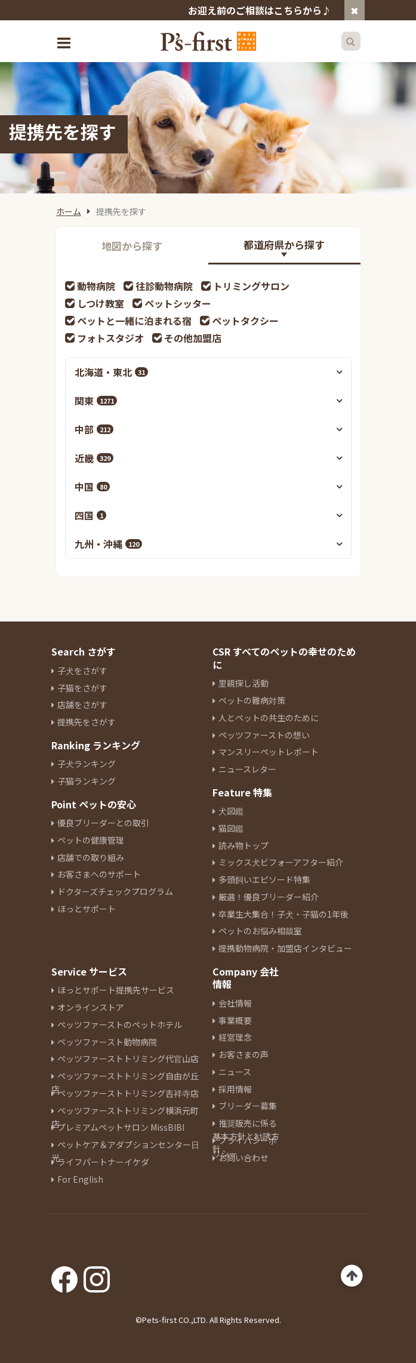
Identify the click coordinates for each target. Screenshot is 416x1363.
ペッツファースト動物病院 (107, 1042)
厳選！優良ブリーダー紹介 (268, 897)
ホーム (68, 211)
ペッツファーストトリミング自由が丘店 (125, 1082)
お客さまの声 (243, 1054)
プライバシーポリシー (244, 1146)
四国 (90, 515)
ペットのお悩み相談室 (260, 931)
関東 (96, 400)
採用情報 (235, 1089)
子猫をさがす (82, 688)
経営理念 (235, 1037)
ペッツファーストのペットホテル (119, 1024)
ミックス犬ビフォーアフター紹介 (280, 862)
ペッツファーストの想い (264, 735)
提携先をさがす (86, 722)
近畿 (94, 458)
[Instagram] (97, 1275)
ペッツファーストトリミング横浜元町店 (125, 1117)
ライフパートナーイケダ (103, 1162)
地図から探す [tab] (131, 245)
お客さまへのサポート (99, 874)
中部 (94, 429)
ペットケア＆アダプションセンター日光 (125, 1151)
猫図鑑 (231, 828)
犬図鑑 (231, 811)
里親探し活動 (243, 683)
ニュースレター (247, 769)
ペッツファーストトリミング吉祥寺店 (128, 1093)
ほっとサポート (86, 909)
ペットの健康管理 (90, 840)
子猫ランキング (86, 781)
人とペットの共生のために (268, 718)
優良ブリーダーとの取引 (103, 823)
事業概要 (235, 1020)
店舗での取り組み (90, 857)
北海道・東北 (111, 372)
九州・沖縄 (108, 544)
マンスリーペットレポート (268, 752)
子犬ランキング (86, 764)
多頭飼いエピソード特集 (264, 879)
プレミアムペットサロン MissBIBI (120, 1127)
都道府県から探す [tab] (284, 244)
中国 (92, 486)
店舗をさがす (82, 704)
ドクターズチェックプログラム (115, 891)
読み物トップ (243, 845)
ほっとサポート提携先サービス (115, 990)
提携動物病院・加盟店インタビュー (285, 948)
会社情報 (235, 1003)
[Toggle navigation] (65, 41)
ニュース (234, 1072)
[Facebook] (64, 1275)
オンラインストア (90, 1007)
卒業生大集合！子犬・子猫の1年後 (283, 914)
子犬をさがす (82, 670)
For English (80, 1179)
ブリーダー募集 (247, 1106)
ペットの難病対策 (251, 700)
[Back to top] (352, 1276)
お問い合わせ (243, 1158)
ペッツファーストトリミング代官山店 (128, 1058)
